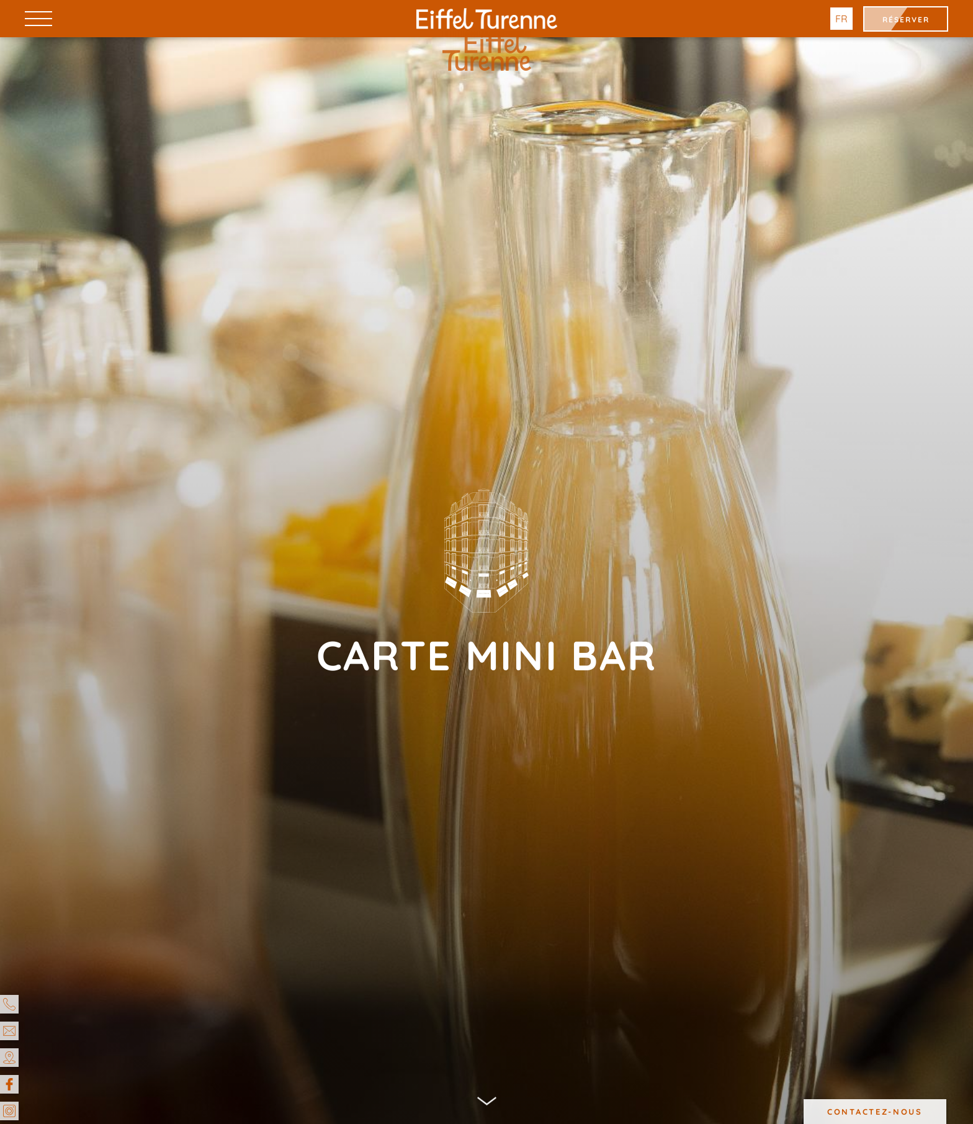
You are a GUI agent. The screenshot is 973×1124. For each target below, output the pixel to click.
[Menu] (38, 18)
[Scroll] (486, 1103)
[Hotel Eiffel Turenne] (487, 18)
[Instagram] (9, 1111)
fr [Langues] (841, 18)
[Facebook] (9, 1084)
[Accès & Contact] (9, 1057)
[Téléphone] (9, 1004)
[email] (9, 1031)
